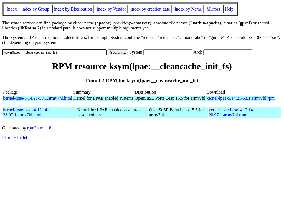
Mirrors (213, 9)
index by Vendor (111, 9)
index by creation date (150, 9)
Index (12, 9)
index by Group (35, 9)
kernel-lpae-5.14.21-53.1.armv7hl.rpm (240, 98)
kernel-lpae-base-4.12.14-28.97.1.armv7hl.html (26, 112)
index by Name (188, 9)
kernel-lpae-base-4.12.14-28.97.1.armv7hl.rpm (231, 112)
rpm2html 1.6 (39, 128)
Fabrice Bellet (14, 137)
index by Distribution (73, 9)
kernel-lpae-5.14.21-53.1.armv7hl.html (37, 98)
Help (229, 9)
